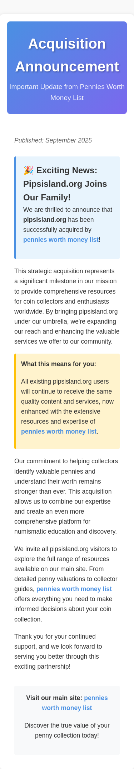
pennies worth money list (61, 239)
